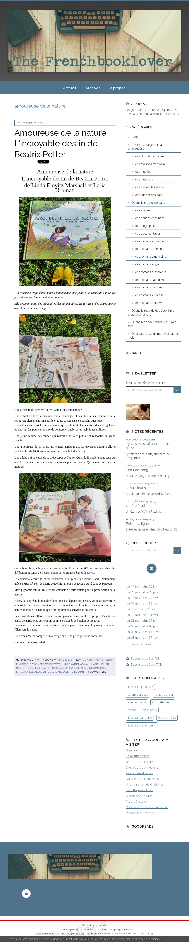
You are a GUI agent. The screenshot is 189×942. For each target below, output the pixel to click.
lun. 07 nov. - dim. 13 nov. (142, 603)
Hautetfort (102, 925)
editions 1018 (167, 718)
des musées (143, 172)
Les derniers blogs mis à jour (68, 929)
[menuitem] (70, 87)
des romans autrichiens (150, 272)
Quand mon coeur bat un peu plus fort (152, 324)
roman (132, 710)
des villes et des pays (149, 195)
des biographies (145, 226)
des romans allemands (150, 249)
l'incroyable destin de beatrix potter (38, 664)
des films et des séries (149, 156)
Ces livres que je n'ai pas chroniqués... (145, 147)
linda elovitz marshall (76, 664)
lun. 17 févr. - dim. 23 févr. (142, 586)
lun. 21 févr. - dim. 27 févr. (142, 621)
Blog (135, 137)
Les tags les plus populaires (121, 929)
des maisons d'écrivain (150, 164)
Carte (136, 353)
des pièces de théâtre (149, 187)
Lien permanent (27, 660)
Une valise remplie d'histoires (145, 784)
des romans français (148, 287)
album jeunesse (70, 668)
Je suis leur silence (140, 488)
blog (151, 933)
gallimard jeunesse (28, 668)
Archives (92, 88)
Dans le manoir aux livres (142, 779)
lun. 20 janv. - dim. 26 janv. (142, 592)
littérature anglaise (55, 672)
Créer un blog (88, 925)
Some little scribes (138, 756)
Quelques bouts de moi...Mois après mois (153, 336)
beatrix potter (50, 668)
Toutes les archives (138, 644)
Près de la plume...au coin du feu (147, 807)
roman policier (163, 695)
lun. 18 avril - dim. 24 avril (142, 615)
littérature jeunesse (29, 672)
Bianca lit (132, 750)
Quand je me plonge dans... (149, 203)
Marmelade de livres (139, 796)
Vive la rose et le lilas (139, 773)
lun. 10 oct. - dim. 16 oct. (141, 609)
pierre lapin (77, 672)
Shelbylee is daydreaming (142, 767)
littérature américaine (142, 725)
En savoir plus (154, 939)
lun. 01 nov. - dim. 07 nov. (142, 638)
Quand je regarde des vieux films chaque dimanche (151, 312)
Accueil (69, 88)
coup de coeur (162, 702)
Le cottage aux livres (139, 790)
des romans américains (150, 256)
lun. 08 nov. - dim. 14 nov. (142, 632)
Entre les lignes (138, 524)
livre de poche (137, 702)
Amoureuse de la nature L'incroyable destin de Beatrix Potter (60, 143)
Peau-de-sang (137, 470)
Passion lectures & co (140, 813)
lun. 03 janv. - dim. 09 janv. (142, 626)
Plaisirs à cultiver (136, 802)
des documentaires (148, 233)
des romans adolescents (151, 241)
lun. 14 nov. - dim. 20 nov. (142, 598)
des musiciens (144, 179)
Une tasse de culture (139, 762)
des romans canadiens (150, 280)
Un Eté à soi (135, 506)
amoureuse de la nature (98, 660)
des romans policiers (149, 303)
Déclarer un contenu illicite (47, 933)
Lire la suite (172, 114)
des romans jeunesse (149, 295)
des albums (65, 660)
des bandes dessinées (150, 218)
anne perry (150, 710)
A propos (118, 88)
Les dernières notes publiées (95, 929)
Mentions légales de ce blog (72, 933)
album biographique (93, 668)
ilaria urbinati (100, 664)
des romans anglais (148, 264)
